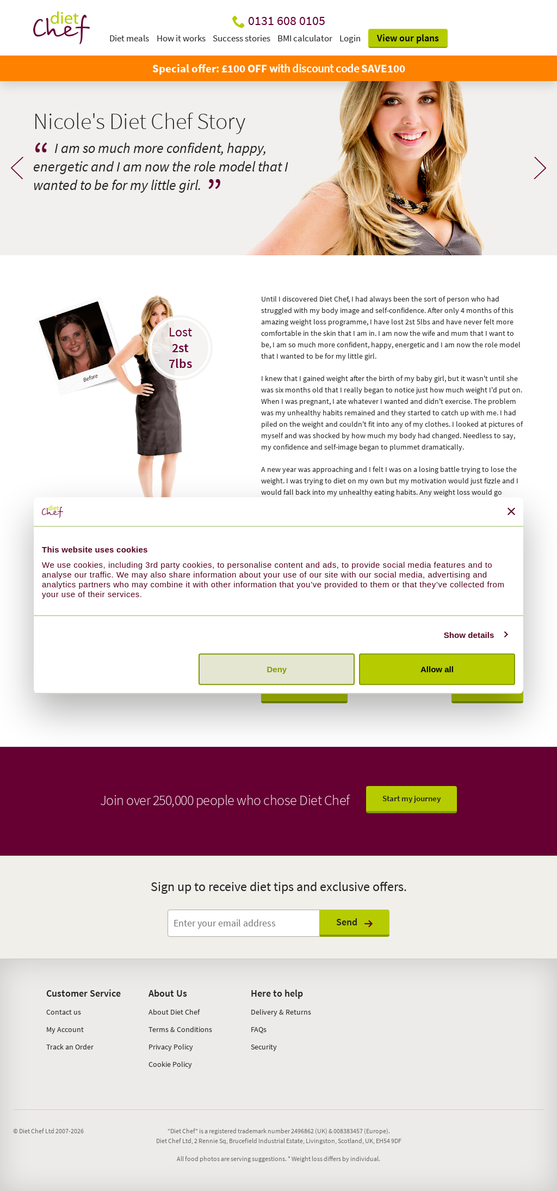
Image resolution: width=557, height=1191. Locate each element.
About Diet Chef (174, 1012)
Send (354, 922)
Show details (469, 634)
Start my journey (411, 798)
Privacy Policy (170, 1047)
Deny (277, 669)
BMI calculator (304, 38)
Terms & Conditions (180, 1029)
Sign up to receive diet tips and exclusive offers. (279, 886)
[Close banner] (511, 511)
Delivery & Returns (281, 1012)
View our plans (408, 38)
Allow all (437, 669)
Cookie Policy (170, 1064)
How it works (181, 38)
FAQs (259, 1029)
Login (350, 38)
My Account (65, 1029)
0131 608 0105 (286, 20)
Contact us (63, 1012)
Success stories (241, 38)
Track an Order (70, 1047)
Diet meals (129, 38)
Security (264, 1047)
